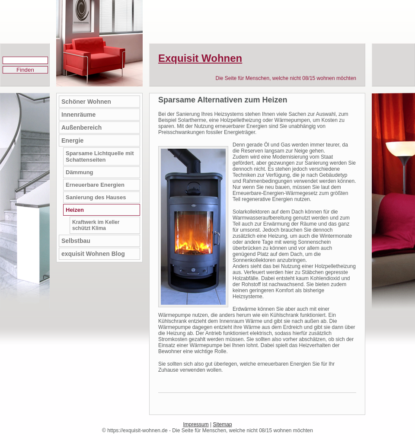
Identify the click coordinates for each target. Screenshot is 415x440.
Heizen (75, 210)
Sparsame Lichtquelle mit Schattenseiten (100, 156)
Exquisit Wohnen (200, 58)
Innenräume (78, 114)
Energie (72, 140)
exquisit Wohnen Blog (93, 253)
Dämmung (79, 172)
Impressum (195, 424)
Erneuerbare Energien (95, 185)
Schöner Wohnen (86, 101)
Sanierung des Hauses (96, 197)
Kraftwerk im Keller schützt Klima (95, 225)
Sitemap (222, 424)
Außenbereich (81, 127)
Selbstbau (75, 240)
